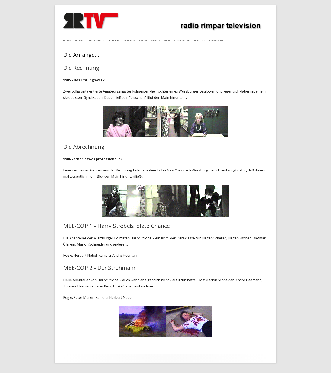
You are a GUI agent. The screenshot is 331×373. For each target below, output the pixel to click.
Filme (112, 40)
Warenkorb (182, 40)
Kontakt (199, 40)
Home (67, 40)
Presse (143, 40)
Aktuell (79, 40)
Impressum (216, 40)
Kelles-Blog (97, 40)
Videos (155, 40)
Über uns (129, 40)
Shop (167, 40)
